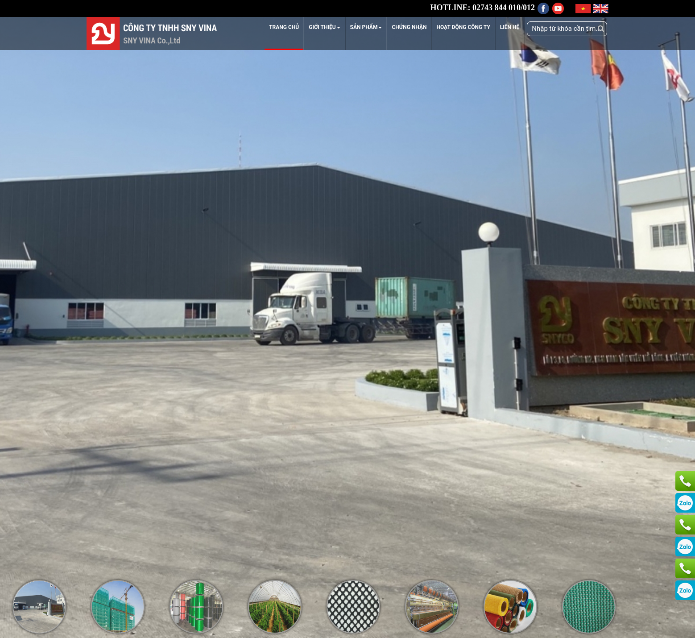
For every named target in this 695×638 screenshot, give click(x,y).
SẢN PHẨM (366, 27)
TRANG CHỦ (284, 27)
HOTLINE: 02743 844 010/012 (482, 7)
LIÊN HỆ (509, 27)
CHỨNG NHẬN (409, 27)
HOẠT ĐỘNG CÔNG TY (463, 27)
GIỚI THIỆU (324, 27)
